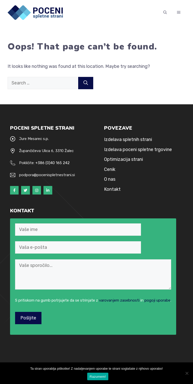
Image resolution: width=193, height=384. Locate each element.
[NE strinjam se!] (186, 373)
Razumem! (98, 376)
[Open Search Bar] (165, 12)
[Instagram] (36, 190)
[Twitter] (25, 190)
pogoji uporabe (157, 300)
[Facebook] (14, 190)
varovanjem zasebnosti (119, 300)
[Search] (85, 83)
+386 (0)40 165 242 (52, 163)
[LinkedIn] (47, 190)
